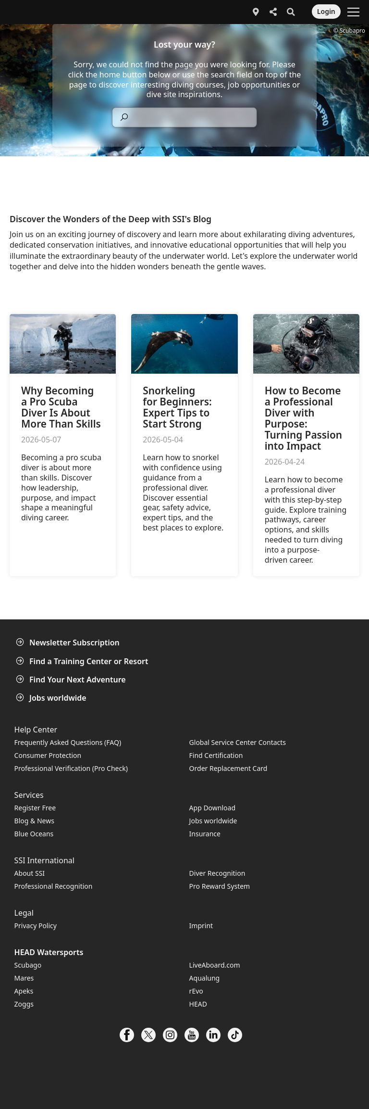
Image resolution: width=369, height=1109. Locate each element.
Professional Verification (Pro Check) (71, 768)
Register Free (35, 807)
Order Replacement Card (228, 768)
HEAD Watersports (49, 952)
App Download (212, 807)
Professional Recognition (53, 886)
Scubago (28, 965)
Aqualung (204, 978)
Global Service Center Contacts (237, 742)
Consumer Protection (48, 755)
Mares (24, 978)
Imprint (201, 925)
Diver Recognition (217, 873)
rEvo (196, 991)
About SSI (29, 873)
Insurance (205, 833)
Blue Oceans (34, 833)
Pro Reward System (219, 886)
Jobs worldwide (52, 698)
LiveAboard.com (214, 965)
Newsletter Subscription (69, 642)
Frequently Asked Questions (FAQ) (68, 742)
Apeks (24, 991)
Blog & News (34, 820)
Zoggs (24, 1003)
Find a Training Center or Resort (83, 661)
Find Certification (216, 755)
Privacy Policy (35, 925)
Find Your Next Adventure (72, 679)
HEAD (198, 1003)
